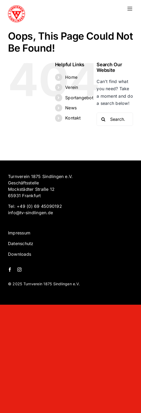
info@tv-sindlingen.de (30, 212)
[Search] (103, 119)
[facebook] (10, 269)
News (71, 107)
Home (71, 77)
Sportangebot (79, 97)
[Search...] (115, 119)
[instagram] (19, 269)
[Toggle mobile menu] (130, 8)
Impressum (19, 233)
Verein (71, 87)
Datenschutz (21, 243)
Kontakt (73, 118)
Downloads (19, 254)
